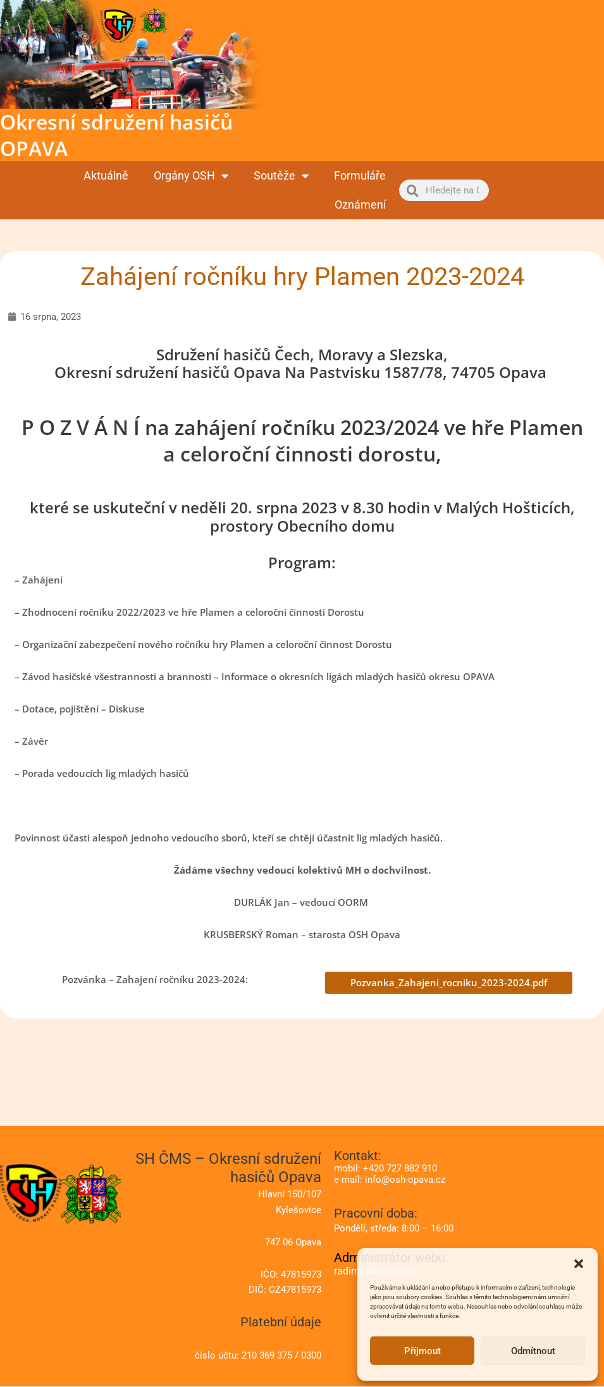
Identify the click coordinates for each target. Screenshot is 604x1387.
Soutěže (281, 176)
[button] (578, 1263)
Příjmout (422, 1351)
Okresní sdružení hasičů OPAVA (116, 135)
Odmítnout (533, 1351)
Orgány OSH (191, 176)
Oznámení (360, 204)
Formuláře (360, 175)
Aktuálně (105, 175)
